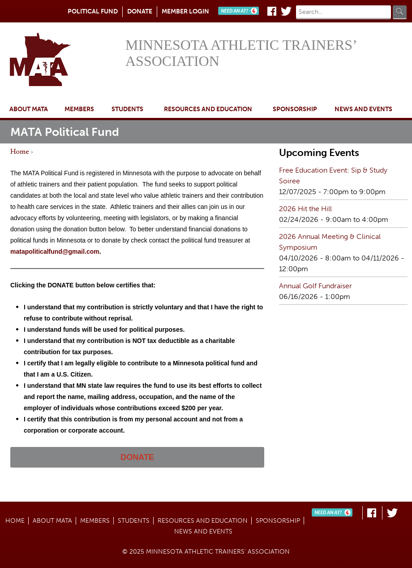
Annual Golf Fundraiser (315, 286)
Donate (139, 11)
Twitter (286, 11)
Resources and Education (208, 109)
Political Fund (93, 11)
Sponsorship (295, 109)
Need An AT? (240, 11)
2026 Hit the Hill (305, 208)
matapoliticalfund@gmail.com (54, 251)
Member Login (185, 11)
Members (79, 109)
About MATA (28, 109)
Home (64, 60)
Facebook (271, 11)
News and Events (363, 109)
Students (127, 109)
